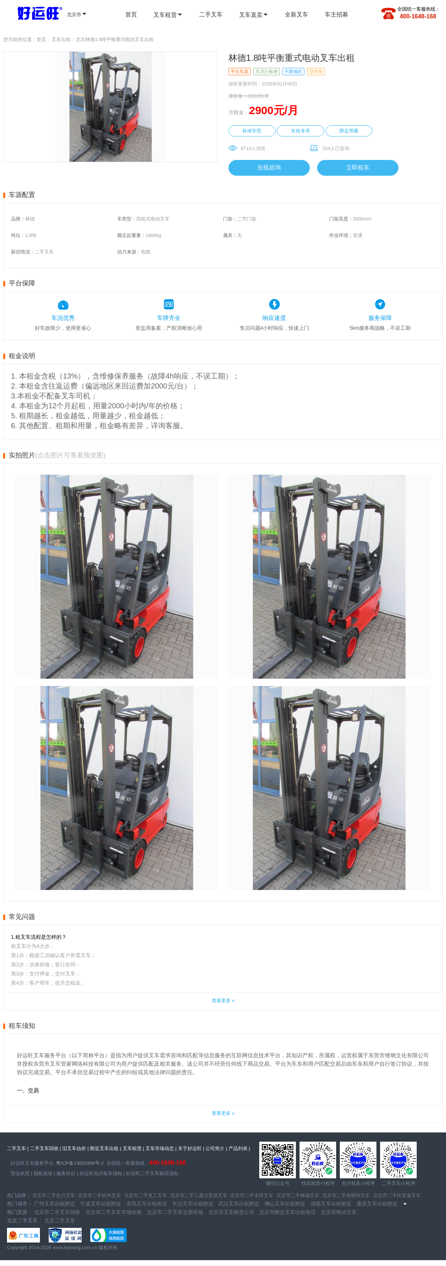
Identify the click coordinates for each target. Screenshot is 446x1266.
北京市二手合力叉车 (53, 1195)
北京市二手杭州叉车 (99, 1195)
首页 (131, 14)
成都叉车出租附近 (331, 1204)
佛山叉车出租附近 (284, 1204)
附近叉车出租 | (105, 1148)
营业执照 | (21, 1173)
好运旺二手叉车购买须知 (152, 1173)
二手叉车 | (18, 1148)
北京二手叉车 (59, 1220)
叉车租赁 (168, 15)
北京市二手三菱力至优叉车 (198, 1195)
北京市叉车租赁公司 (231, 1212)
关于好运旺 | (191, 1148)
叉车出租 (61, 39)
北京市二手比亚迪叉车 (397, 1195)
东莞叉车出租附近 (146, 1204)
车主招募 (336, 14)
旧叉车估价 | (75, 1148)
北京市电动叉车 (339, 1212)
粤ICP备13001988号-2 (80, 1163)
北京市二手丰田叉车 (251, 1195)
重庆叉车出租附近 (377, 1204)
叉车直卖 (253, 15)
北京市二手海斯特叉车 (346, 1195)
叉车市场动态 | (160, 1148)
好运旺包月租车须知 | (101, 1173)
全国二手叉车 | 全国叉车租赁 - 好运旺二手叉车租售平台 (35, 12)
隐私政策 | (43, 1173)
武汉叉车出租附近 (238, 1204)
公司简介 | (216, 1148)
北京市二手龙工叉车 (145, 1195)
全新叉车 (296, 14)
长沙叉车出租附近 (192, 1204)
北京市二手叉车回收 (57, 1212)
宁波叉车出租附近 (100, 1204)
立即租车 (357, 167)
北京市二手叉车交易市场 (175, 1212)
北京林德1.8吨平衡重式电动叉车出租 (115, 39)
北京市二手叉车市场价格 (113, 1212)
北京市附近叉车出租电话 (287, 1212)
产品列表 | (239, 1148)
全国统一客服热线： (418, 9)
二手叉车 (211, 14)
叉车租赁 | (133, 1148)
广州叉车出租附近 (54, 1204)
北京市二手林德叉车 (297, 1195)
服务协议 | (66, 1173)
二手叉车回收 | (45, 1148)
